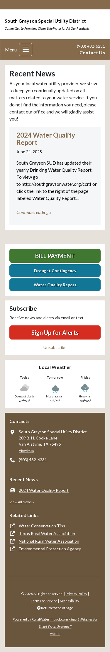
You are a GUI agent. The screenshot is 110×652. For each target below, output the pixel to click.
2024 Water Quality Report (44, 490)
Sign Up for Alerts (55, 332)
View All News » (21, 502)
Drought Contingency (55, 270)
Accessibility (69, 600)
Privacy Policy (76, 593)
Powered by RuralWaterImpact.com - (55, 622)
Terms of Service (44, 600)
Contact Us (92, 52)
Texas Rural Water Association (47, 533)
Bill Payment (55, 255)
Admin (55, 633)
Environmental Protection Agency (50, 548)
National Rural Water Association (49, 541)
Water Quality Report (55, 284)
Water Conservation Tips (42, 525)
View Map (26, 450)
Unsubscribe (55, 347)
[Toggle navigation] (25, 49)
